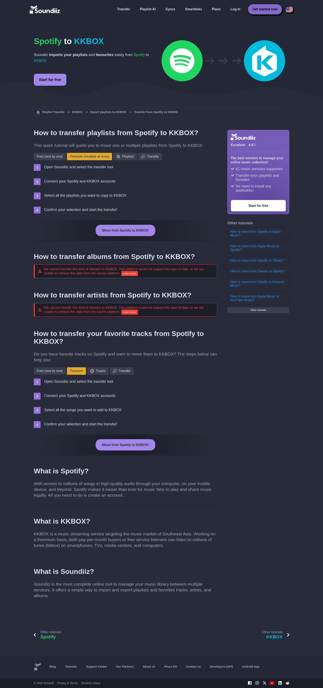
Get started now (265, 9)
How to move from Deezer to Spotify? (257, 271)
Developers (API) (221, 666)
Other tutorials (258, 310)
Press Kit (170, 666)
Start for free (50, 80)
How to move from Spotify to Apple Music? (255, 233)
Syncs (170, 9)
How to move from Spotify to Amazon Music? (257, 283)
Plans (216, 9)
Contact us (193, 666)
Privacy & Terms (67, 683)
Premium (76, 371)
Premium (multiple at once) (89, 156)
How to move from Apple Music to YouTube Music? (254, 298)
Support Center (96, 666)
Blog (52, 666)
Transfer (123, 9)
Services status (91, 683)
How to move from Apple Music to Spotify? (254, 248)
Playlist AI (148, 9)
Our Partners (125, 666)
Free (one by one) (50, 156)
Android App (250, 666)
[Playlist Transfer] (45, 9)
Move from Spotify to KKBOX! (125, 230)
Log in (235, 9)
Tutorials (71, 666)
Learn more (129, 273)
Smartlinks (193, 9)
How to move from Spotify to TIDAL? (256, 260)
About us (149, 666)
